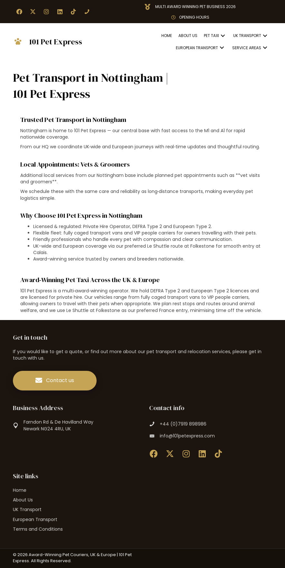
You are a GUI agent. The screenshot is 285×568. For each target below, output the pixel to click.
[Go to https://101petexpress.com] (52, 41)
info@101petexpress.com (187, 436)
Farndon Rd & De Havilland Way (58, 422)
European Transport (35, 519)
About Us (23, 500)
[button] (19, 11)
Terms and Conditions (38, 529)
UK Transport (27, 509)
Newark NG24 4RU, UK (47, 429)
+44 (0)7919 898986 (183, 424)
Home (19, 490)
